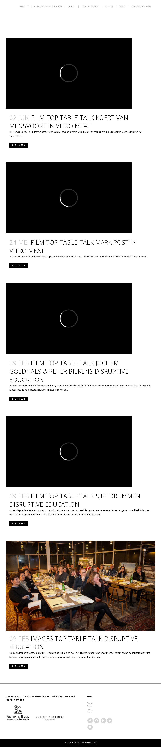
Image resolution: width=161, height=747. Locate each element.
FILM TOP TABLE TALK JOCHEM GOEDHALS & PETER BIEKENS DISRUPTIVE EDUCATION (68, 371)
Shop (89, 706)
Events (89, 709)
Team (89, 712)
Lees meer (18, 145)
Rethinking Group (89, 742)
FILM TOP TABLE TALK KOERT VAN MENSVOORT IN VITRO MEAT (68, 121)
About (89, 703)
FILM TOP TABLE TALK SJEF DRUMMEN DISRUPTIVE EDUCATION (75, 500)
